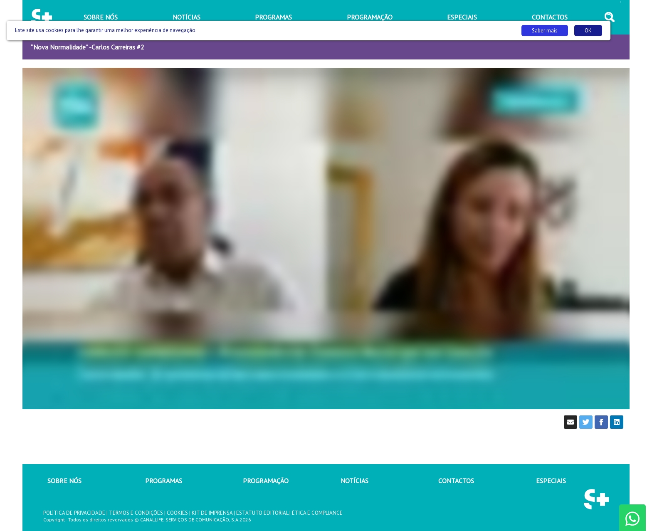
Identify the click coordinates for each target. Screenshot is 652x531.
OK (588, 30)
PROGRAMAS (163, 481)
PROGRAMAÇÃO (266, 481)
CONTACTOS (456, 481)
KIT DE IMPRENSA (212, 512)
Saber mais (545, 30)
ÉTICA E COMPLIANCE (317, 512)
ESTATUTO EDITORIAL (262, 512)
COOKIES (177, 512)
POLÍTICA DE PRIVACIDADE (74, 512)
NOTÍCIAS (354, 481)
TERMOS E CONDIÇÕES (136, 512)
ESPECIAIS (551, 481)
